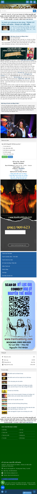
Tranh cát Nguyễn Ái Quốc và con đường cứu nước (20, 411)
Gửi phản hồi (27, 493)
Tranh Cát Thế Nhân (7, 253)
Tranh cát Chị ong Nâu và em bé (15, 399)
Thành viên (4, 432)
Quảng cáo (22, 435)
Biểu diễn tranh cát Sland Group (15, 373)
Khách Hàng (5, 269)
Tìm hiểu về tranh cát (7, 275)
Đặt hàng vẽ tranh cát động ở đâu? (19, 36)
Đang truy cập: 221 (13, 479)
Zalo (3, 487)
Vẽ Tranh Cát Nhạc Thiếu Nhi (9, 263)
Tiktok (21, 170)
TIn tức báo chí (6, 146)
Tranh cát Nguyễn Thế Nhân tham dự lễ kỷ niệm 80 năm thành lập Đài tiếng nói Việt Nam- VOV (21, 408)
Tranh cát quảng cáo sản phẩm (15, 381)
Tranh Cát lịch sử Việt (7, 259)
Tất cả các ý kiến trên (8, 154)
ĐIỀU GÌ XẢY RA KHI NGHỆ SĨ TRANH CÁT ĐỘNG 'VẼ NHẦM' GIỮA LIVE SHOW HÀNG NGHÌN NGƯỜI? (21, 395)
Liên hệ (21, 432)
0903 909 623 (29, 19)
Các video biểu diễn (7, 148)
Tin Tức (21, 429)
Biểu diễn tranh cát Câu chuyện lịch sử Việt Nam (19, 377)
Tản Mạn (4, 272)
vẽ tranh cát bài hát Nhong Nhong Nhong (17, 403)
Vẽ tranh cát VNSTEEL (13, 390)
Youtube (17, 170)
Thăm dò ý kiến (5, 435)
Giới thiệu (4, 429)
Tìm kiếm (4, 438)
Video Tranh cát (6, 266)
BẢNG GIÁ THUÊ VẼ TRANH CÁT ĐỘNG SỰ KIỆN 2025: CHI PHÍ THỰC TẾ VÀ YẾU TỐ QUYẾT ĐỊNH (20, 386)
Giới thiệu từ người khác (8, 150)
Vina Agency (12, 484)
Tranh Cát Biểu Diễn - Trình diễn (10, 256)
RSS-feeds (22, 438)
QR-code (4, 479)
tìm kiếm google (6, 152)
